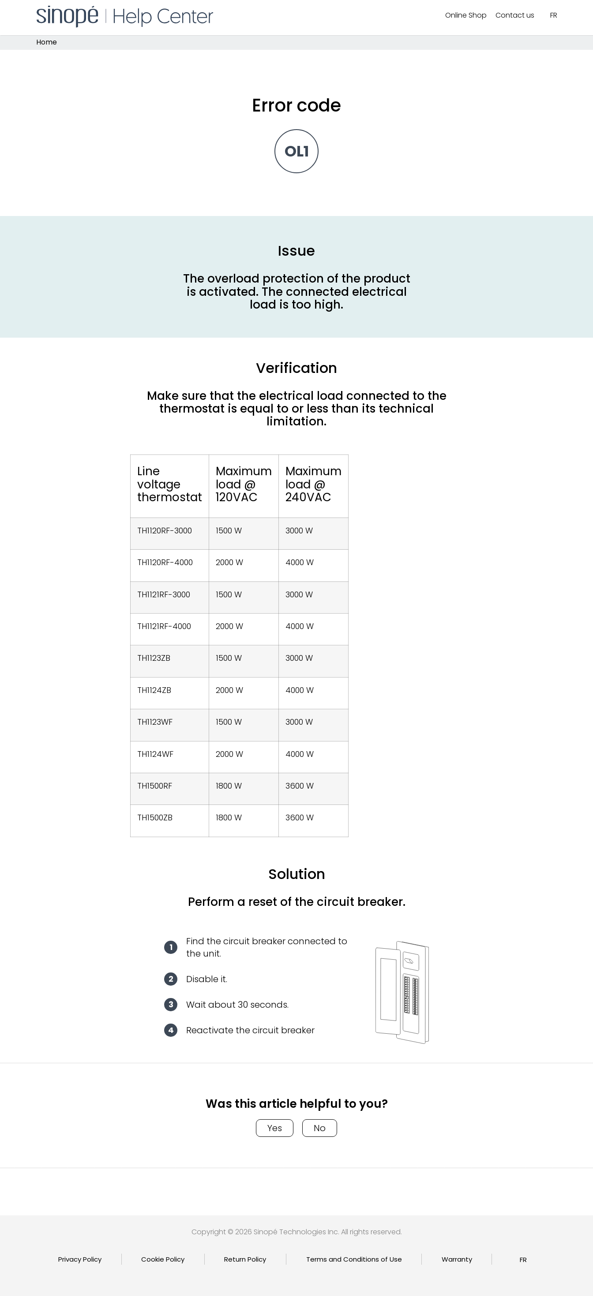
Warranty (457, 1259)
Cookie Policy (162, 1259)
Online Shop (466, 15)
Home (46, 42)
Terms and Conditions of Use (354, 1259)
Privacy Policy (79, 1259)
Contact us (514, 15)
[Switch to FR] (554, 15)
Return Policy (245, 1259)
